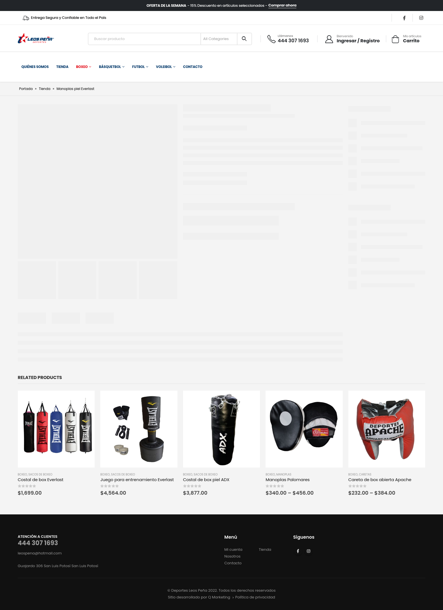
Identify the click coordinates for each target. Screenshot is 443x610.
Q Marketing (219, 597)
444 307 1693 (38, 543)
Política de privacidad (255, 597)
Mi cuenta (233, 549)
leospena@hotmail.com (40, 553)
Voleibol (164, 66)
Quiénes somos (35, 66)
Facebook (298, 551)
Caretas (365, 474)
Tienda (62, 66)
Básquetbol (110, 66)
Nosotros (232, 556)
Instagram (308, 551)
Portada (26, 88)
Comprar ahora (282, 5)
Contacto (192, 66)
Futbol (138, 66)
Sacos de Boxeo (41, 474)
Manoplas (283, 474)
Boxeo (82, 66)
